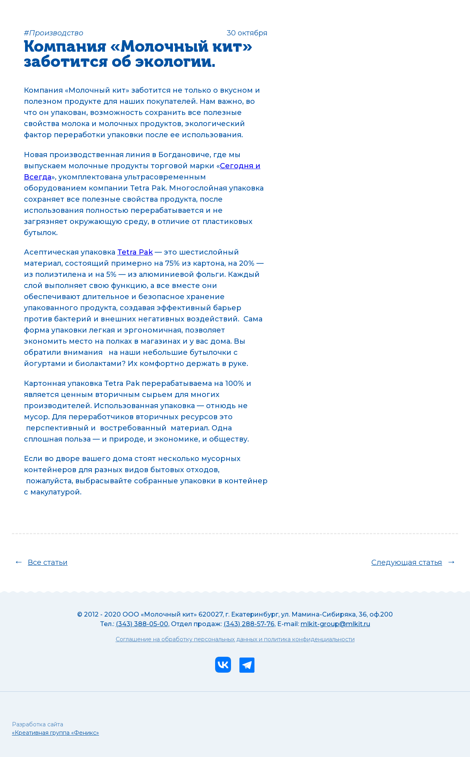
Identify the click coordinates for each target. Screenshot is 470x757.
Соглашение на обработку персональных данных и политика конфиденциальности (235, 639)
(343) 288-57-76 (248, 624)
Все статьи (48, 562)
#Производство (54, 33)
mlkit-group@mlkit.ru (335, 624)
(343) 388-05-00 (142, 624)
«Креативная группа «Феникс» (55, 732)
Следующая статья (406, 562)
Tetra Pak (135, 252)
